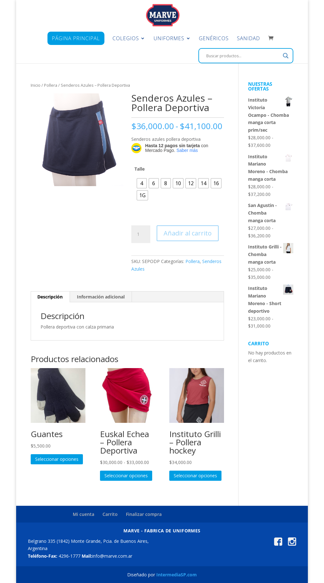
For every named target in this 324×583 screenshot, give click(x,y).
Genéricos (214, 39)
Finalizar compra (144, 514)
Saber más (187, 150)
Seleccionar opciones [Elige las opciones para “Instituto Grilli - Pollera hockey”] (195, 476)
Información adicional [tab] (101, 297)
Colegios (126, 39)
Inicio (35, 85)
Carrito (110, 514)
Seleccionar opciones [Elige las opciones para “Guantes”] (56, 459)
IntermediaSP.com (176, 575)
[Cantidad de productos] (140, 234)
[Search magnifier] (285, 55)
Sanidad (248, 39)
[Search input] (243, 55)
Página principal (76, 38)
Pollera (50, 85)
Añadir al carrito (188, 233)
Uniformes (168, 39)
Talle (139, 169)
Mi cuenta (83, 514)
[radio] (141, 183)
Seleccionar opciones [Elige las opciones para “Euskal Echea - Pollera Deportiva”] (126, 476)
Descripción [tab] (50, 297)
